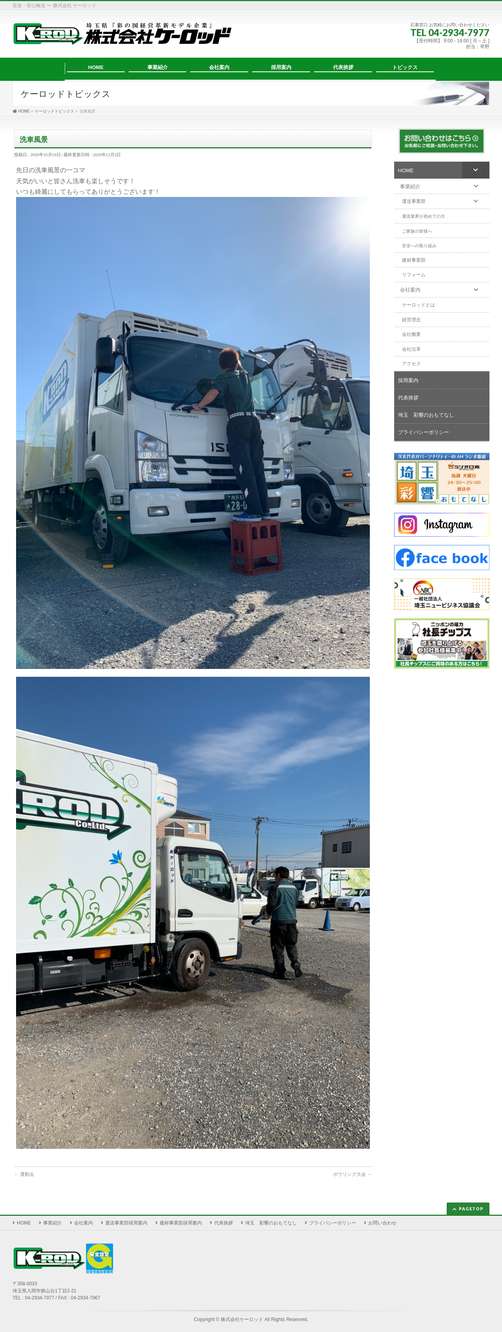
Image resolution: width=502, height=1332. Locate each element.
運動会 (24, 1174)
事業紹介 (52, 1219)
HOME (24, 1219)
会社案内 (83, 1219)
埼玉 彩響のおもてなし (271, 1219)
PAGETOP (471, 1205)
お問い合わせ (382, 1219)
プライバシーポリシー (332, 1219)
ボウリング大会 (352, 1174)
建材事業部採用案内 (181, 1219)
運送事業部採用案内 (126, 1219)
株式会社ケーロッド (242, 1316)
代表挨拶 (223, 1219)
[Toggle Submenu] (475, 170)
